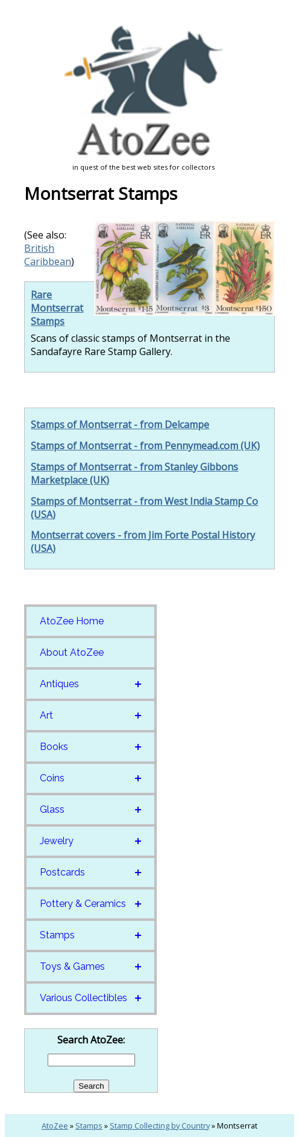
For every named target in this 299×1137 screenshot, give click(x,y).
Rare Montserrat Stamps (57, 308)
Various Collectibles (83, 998)
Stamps (57, 935)
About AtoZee (72, 652)
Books (54, 746)
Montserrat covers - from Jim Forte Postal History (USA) (143, 541)
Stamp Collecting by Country (160, 1125)
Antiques (59, 684)
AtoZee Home (72, 621)
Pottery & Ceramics (83, 903)
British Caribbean (47, 255)
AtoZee (55, 1125)
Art (46, 715)
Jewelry (57, 841)
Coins (52, 778)
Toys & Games (72, 966)
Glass (52, 809)
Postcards (62, 872)
